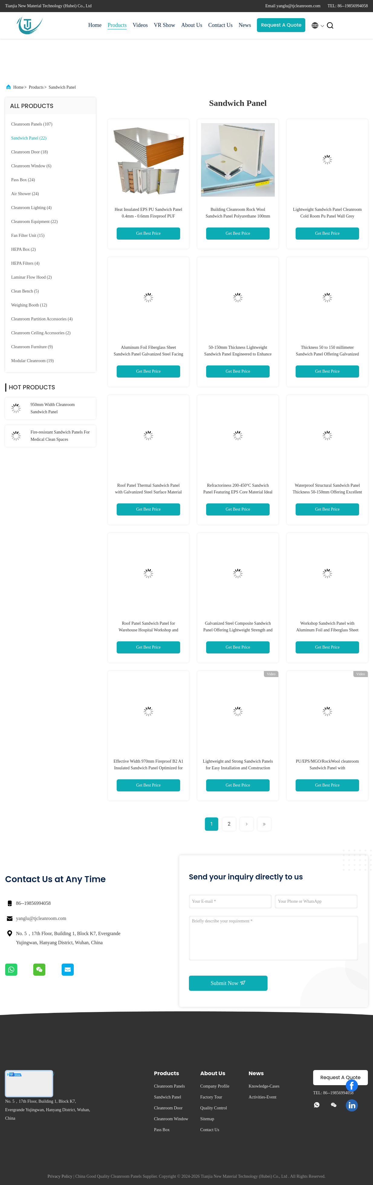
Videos (140, 25)
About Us (191, 25)
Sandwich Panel (62, 87)
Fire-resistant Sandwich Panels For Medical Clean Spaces (60, 436)
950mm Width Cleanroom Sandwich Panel (53, 408)
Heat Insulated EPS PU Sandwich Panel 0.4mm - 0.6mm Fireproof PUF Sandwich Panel (148, 216)
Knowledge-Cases (264, 1086)
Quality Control (213, 1108)
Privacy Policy (59, 1176)
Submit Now (228, 983)
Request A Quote (281, 24)
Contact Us (220, 25)
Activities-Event (263, 1097)
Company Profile (214, 1086)
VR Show (164, 25)
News (244, 25)
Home (95, 25)
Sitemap (207, 1119)
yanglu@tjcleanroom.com (41, 918)
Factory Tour (211, 1097)
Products (117, 25)
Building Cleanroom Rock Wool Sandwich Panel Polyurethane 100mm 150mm (238, 216)
